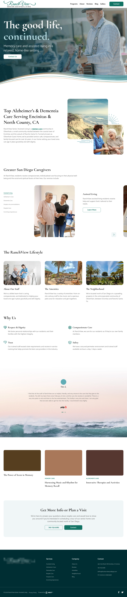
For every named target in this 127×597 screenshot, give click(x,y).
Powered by (45, 592)
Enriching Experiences (52, 580)
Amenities (75, 570)
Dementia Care (50, 570)
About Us (74, 564)
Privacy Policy (33, 593)
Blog (96, 3)
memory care (37, 128)
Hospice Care (50, 577)
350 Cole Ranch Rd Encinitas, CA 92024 (109, 564)
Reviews (89, 3)
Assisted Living (50, 564)
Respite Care (49, 574)
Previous (33, 211)
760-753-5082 (101, 568)
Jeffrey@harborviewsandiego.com (107, 572)
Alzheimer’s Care (51, 567)
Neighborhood (76, 574)
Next (125, 211)
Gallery (102, 3)
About (82, 3)
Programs (74, 3)
